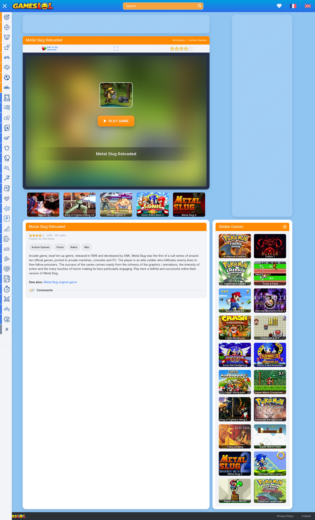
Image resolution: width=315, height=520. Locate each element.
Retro (79, 247)
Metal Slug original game (66, 282)
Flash (66, 247)
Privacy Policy (285, 516)
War (92, 247)
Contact (306, 516)
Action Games (203, 40)
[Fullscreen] (122, 49)
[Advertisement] (122, 24)
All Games (184, 40)
